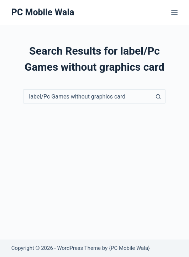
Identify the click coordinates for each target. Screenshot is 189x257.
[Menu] (174, 12)
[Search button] (158, 96)
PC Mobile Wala (42, 12)
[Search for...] (87, 96)
